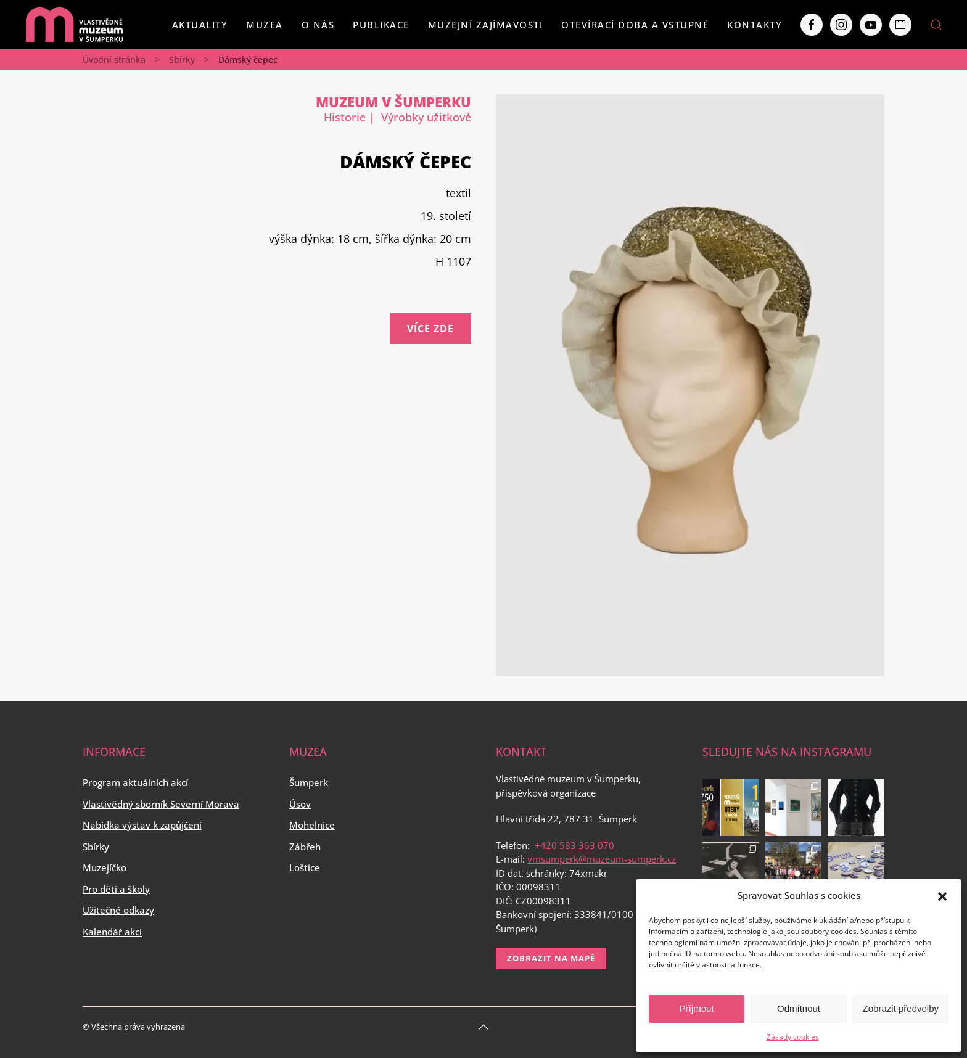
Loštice (304, 867)
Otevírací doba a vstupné (635, 24)
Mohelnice (312, 825)
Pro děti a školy (116, 889)
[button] (942, 895)
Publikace (381, 24)
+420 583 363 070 (574, 845)
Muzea (264, 24)
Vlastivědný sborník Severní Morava (161, 804)
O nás (318, 24)
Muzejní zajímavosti (485, 24)
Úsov (300, 804)
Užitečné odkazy (118, 910)
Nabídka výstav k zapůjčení (142, 825)
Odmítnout (798, 1008)
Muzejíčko (104, 867)
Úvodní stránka (114, 59)
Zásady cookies (793, 1036)
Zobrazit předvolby (901, 1008)
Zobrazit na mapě (551, 958)
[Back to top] (483, 1027)
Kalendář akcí (112, 931)
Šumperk (308, 782)
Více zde (430, 328)
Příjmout (697, 1008)
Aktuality (200, 24)
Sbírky (182, 59)
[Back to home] (74, 24)
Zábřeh (305, 846)
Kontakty (754, 24)
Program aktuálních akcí (135, 782)
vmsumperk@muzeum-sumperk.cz (601, 859)
